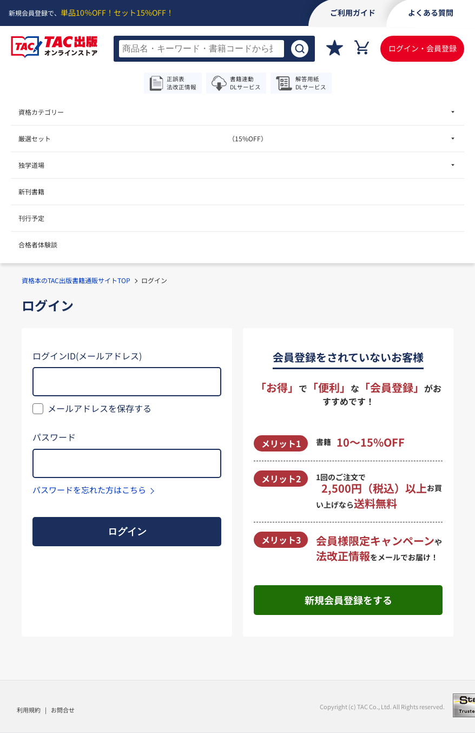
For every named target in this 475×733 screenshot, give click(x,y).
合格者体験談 (37, 244)
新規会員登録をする (348, 600)
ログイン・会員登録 (422, 48)
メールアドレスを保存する (99, 408)
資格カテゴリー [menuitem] (41, 111)
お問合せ (63, 709)
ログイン (127, 531)
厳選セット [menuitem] (142, 138)
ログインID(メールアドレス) (87, 356)
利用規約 (29, 709)
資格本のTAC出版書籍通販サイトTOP (76, 280)
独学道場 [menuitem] (31, 164)
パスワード (54, 437)
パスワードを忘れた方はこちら (89, 489)
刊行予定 (31, 217)
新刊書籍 (31, 191)
